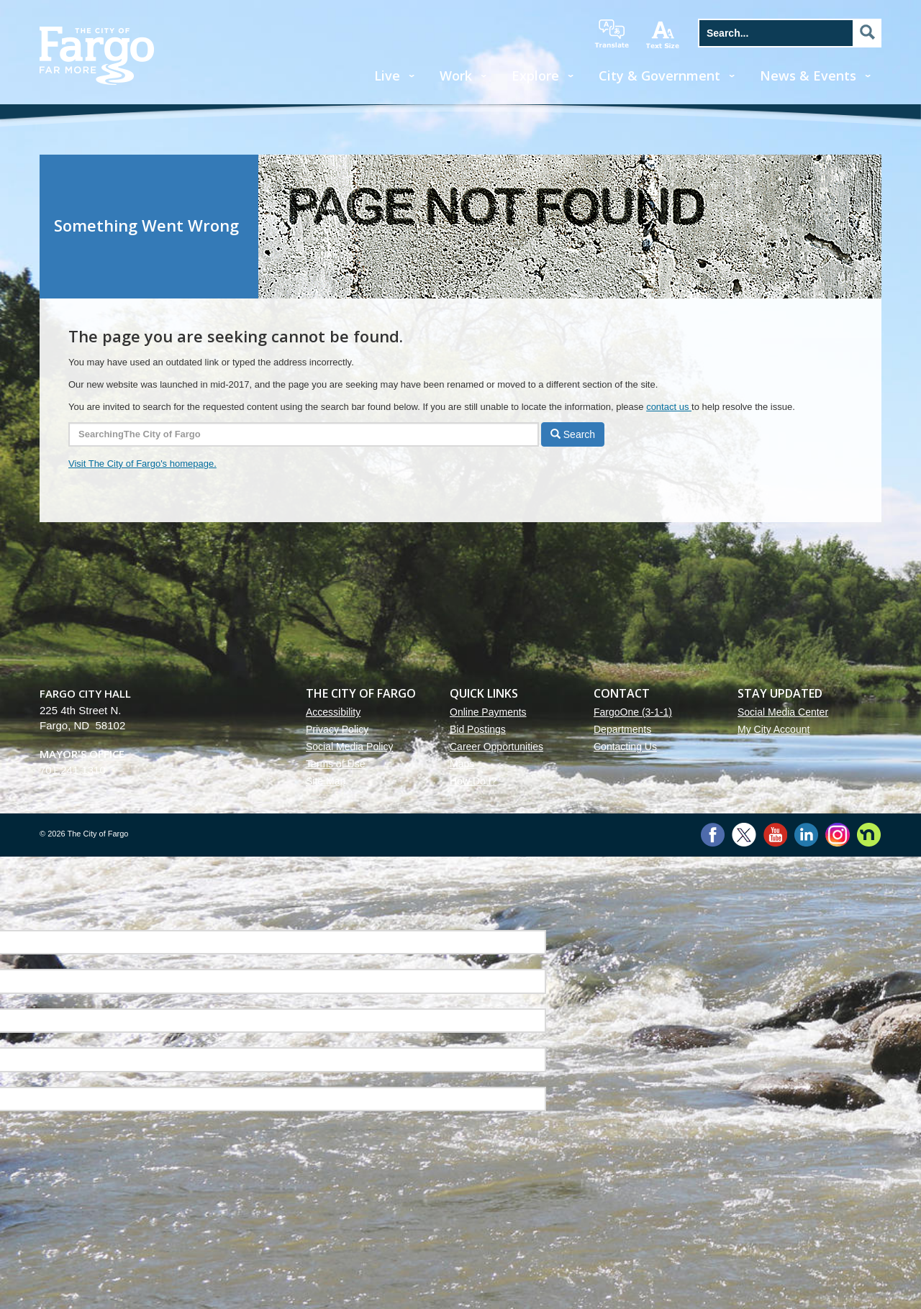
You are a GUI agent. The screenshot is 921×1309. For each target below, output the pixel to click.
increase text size (663, 34)
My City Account (773, 729)
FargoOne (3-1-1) (633, 712)
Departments (622, 729)
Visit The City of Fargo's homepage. (142, 463)
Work (456, 75)
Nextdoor (869, 834)
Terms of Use (335, 764)
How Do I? (473, 781)
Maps (462, 764)
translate (611, 33)
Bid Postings (478, 729)
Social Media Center (783, 712)
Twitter (744, 834)
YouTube (775, 834)
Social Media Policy (349, 746)
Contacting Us (625, 746)
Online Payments (488, 712)
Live (387, 75)
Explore (535, 75)
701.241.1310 (73, 770)
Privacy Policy (337, 729)
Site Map (325, 781)
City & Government (659, 75)
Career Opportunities (496, 746)
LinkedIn (806, 834)
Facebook (713, 834)
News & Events (808, 75)
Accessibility (333, 712)
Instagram (837, 834)
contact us (668, 406)
